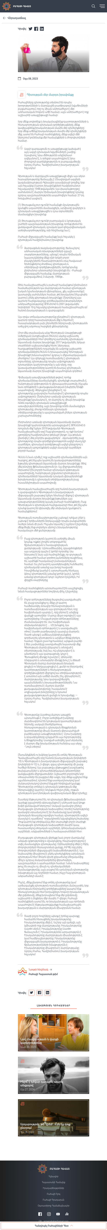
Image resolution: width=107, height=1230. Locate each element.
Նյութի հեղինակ (40, 969)
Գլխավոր (53, 1176)
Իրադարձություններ (53, 1188)
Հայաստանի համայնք (53, 1182)
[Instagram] (49, 1214)
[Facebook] (40, 1214)
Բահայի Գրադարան (53, 1200)
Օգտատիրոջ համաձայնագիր (53, 1205)
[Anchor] (67, 1214)
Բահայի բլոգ (53, 1194)
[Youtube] (58, 1214)
